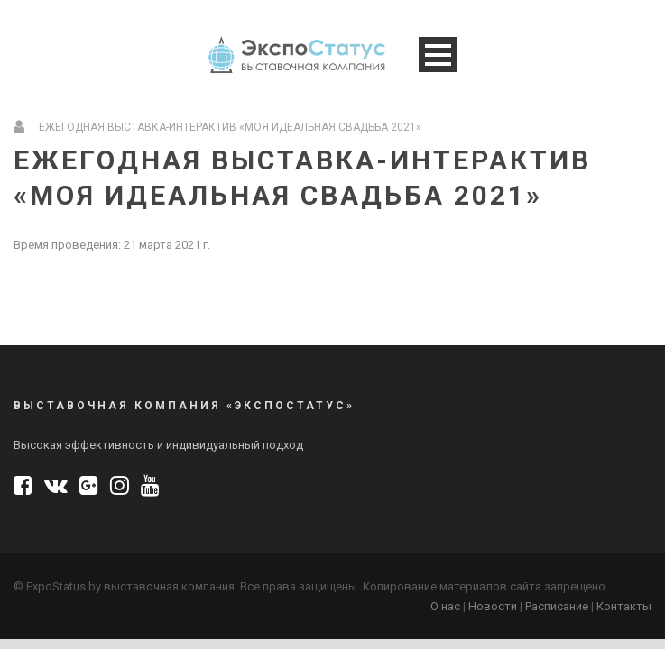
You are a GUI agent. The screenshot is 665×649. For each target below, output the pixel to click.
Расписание (556, 606)
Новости (492, 606)
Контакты (623, 606)
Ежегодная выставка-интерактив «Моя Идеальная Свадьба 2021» (230, 127)
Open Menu (438, 54)
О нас (445, 606)
